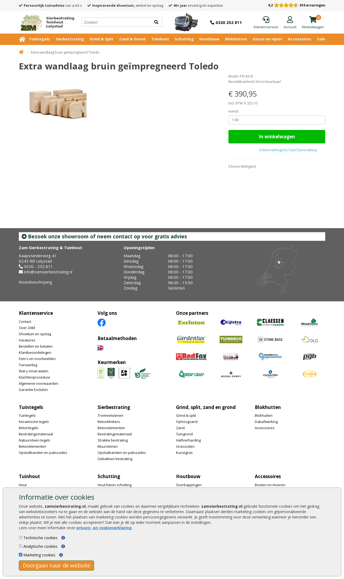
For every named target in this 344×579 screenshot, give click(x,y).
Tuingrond (184, 434)
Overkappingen (189, 484)
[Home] (45, 22)
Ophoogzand (187, 421)
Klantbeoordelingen (35, 352)
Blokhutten (236, 38)
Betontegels (28, 427)
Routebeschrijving (35, 282)
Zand (180, 427)
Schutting (184, 38)
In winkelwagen (277, 136)
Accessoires (299, 38)
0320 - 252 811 (38, 266)
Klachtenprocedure (34, 377)
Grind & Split (101, 38)
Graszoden (185, 446)
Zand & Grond (132, 38)
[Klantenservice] (266, 23)
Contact (25, 321)
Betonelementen (32, 446)
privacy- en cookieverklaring (104, 527)
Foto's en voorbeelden (37, 358)
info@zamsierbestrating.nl (48, 271)
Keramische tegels (34, 421)
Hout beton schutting (114, 484)
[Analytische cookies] (20, 546)
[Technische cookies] (20, 537)
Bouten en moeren (270, 484)
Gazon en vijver (267, 38)
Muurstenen (108, 446)
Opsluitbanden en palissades (43, 452)
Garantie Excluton (33, 389)
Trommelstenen (110, 415)
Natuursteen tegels (34, 440)
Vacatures (27, 340)
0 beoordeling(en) (273, 150)
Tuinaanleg (28, 364)
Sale (321, 38)
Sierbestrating (70, 38)
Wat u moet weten (33, 371)
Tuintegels (39, 38)
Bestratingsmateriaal (36, 434)
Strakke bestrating (113, 440)
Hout (23, 484)
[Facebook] (102, 322)
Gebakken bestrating (115, 458)
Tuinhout (160, 38)
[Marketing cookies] (20, 554)
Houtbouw (209, 38)
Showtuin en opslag (35, 333)
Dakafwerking (266, 421)
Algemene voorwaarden (38, 383)
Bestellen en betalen (36, 346)
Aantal (233, 111)
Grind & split (186, 415)
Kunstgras (184, 452)
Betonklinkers (109, 421)
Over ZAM (27, 327)
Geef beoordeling (303, 150)
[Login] (290, 23)
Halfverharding (188, 440)
